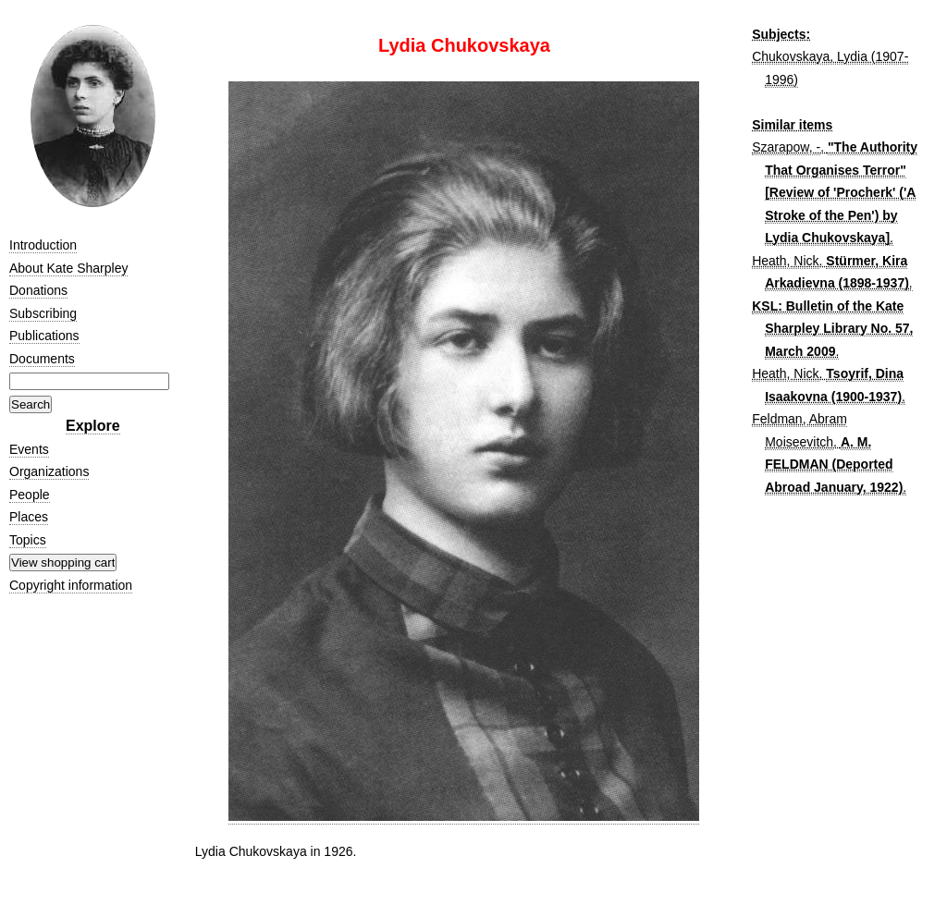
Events (29, 449)
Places (28, 516)
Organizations (49, 471)
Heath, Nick (785, 260)
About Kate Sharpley (68, 268)
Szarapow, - (786, 147)
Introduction (43, 245)
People (29, 494)
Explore (93, 426)
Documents (42, 358)
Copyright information (70, 585)
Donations (38, 290)
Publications (44, 335)
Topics (27, 539)
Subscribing (43, 313)
